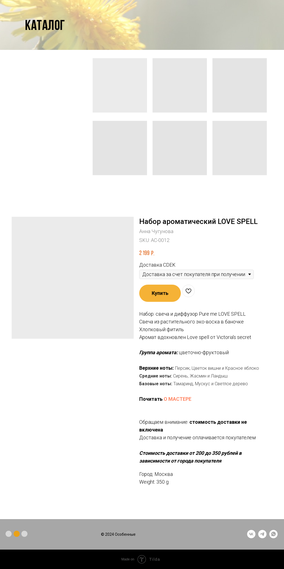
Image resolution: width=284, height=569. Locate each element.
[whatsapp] (273, 536)
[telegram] (262, 536)
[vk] (251, 536)
